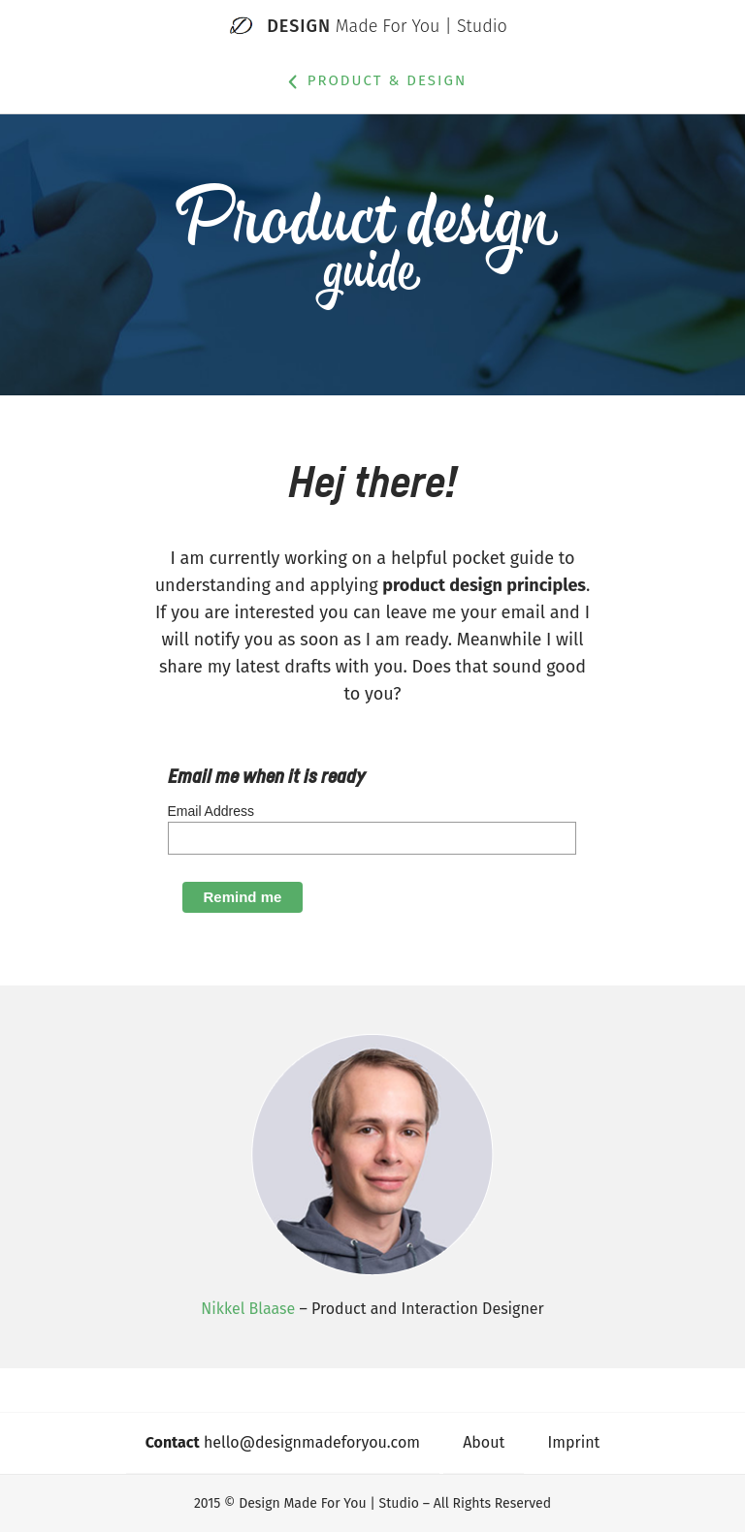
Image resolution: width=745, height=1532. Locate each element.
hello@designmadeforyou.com (283, 1442)
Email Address (211, 811)
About (483, 1442)
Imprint (574, 1442)
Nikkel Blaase (248, 1308)
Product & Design (372, 81)
